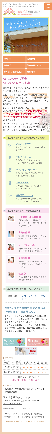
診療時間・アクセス (35, 65)
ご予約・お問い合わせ (13, 72)
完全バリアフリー (24, 144)
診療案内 (31, 59)
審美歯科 (22, 232)
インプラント (25, 245)
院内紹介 (7, 59)
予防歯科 (22, 258)
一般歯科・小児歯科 (28, 217)
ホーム (8, 414)
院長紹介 (7, 65)
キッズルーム (22, 182)
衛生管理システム (24, 195)
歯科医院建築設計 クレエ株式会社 (16, 408)
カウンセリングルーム (27, 169)
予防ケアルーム (23, 157)
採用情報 (31, 72)
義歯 (20, 273)
